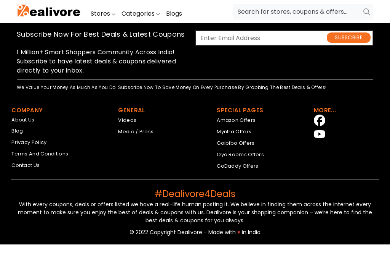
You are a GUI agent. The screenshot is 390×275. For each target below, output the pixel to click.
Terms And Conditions (39, 153)
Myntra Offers (234, 131)
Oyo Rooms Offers (240, 154)
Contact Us (25, 165)
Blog (17, 130)
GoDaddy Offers (237, 166)
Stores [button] (103, 13)
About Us (22, 119)
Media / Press (135, 131)
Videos (127, 120)
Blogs (174, 13)
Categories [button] (140, 13)
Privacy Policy (28, 142)
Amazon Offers (236, 120)
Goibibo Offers (235, 143)
